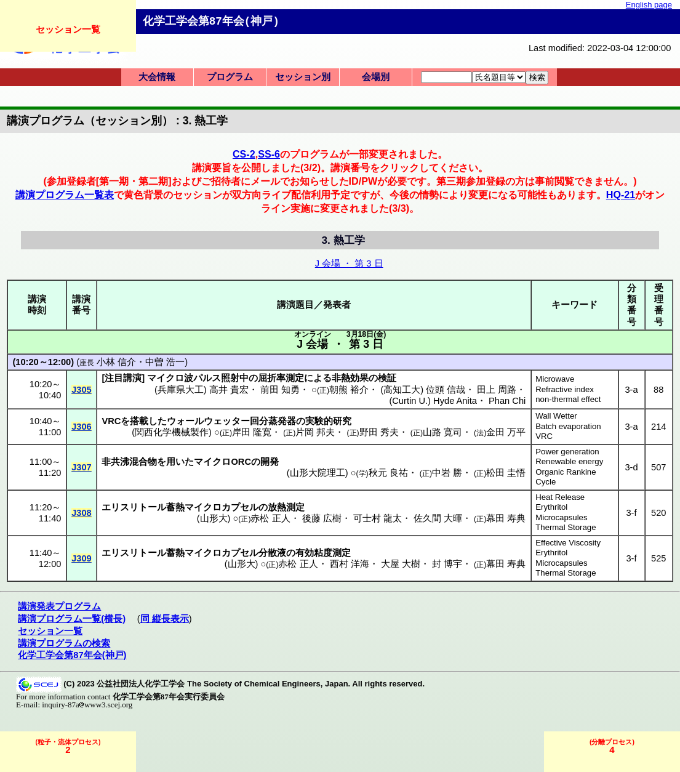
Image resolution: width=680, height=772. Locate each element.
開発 (269, 462)
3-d (631, 467)
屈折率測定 (281, 378)
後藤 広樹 (322, 518)
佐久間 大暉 (438, 518)
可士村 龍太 (377, 518)
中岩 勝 (447, 473)
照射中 (235, 378)
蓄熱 (175, 507)
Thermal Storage (565, 527)
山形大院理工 (317, 473)
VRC (544, 436)
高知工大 (401, 390)
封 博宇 (447, 564)
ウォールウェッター (208, 421)
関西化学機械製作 (172, 432)
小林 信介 (116, 362)
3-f (631, 513)
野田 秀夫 (379, 432)
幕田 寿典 (506, 518)
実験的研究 (328, 421)
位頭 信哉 (445, 390)
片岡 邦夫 (315, 432)
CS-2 (244, 153)
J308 (81, 513)
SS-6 (269, 153)
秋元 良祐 (388, 473)
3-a (631, 390)
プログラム (230, 77)
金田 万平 (506, 432)
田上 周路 (496, 390)
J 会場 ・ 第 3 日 (349, 263)
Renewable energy (569, 461)
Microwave (554, 379)
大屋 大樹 (400, 564)
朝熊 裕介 (349, 390)
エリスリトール (134, 507)
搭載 (139, 421)
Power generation (567, 451)
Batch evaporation (568, 426)
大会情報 (156, 77)
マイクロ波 (170, 378)
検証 (387, 378)
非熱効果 (350, 378)
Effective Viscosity (568, 542)
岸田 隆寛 (251, 432)
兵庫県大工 (181, 390)
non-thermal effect (568, 399)
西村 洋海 (349, 564)
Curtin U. (410, 401)
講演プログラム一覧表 (64, 194)
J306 (81, 427)
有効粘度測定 (323, 553)
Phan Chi (507, 401)
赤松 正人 (270, 518)
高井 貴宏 (229, 390)
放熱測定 (286, 507)
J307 (81, 467)
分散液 (272, 553)
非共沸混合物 (129, 462)
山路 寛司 (442, 432)
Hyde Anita (455, 401)
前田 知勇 (280, 390)
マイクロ (212, 462)
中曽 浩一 (165, 362)
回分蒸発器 (273, 421)
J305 (81, 390)
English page (649, 4)
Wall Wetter (556, 415)
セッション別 (302, 77)
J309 (81, 558)
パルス (207, 378)
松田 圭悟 (506, 473)
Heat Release (560, 497)
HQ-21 (621, 194)
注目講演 (123, 378)
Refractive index (564, 389)
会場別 (376, 77)
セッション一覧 (68, 29)
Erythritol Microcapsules (561, 512)
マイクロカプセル (221, 507)
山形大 (214, 518)
